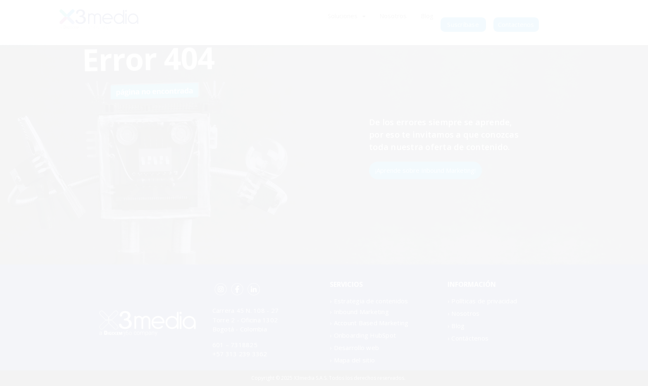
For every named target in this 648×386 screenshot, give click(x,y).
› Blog (456, 326)
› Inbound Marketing (359, 311)
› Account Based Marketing (369, 323)
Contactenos (516, 24)
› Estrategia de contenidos (369, 301)
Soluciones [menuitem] (342, 16)
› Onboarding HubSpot (363, 335)
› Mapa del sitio (352, 360)
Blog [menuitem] (427, 16)
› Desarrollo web (354, 347)
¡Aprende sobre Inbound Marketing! (425, 170)
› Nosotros (464, 313)
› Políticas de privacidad (482, 301)
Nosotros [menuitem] (393, 16)
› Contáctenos (468, 338)
